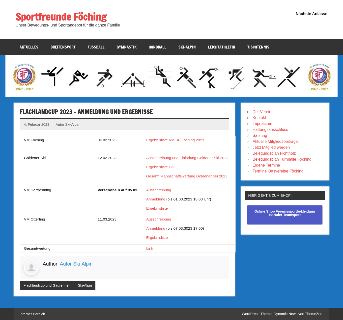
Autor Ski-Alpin (67, 124)
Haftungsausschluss (270, 129)
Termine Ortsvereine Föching (278, 171)
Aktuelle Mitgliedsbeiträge (275, 141)
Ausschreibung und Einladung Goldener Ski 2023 (187, 158)
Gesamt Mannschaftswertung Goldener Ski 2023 (187, 176)
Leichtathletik (221, 47)
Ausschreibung (158, 190)
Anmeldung (155, 199)
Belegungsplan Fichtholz (274, 153)
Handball (157, 47)
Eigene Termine (266, 165)
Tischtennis (258, 47)
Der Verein (262, 112)
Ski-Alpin (187, 47)
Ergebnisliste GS (160, 167)
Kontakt (259, 118)
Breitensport (63, 47)
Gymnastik (127, 47)
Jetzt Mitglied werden (271, 147)
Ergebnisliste (157, 208)
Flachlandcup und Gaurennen (47, 285)
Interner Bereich (32, 314)
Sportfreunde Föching (61, 17)
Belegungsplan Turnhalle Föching (282, 159)
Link (149, 248)
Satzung (260, 135)
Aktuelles (29, 47)
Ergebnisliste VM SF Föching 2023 (175, 140)
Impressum (262, 124)
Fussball (96, 47)
